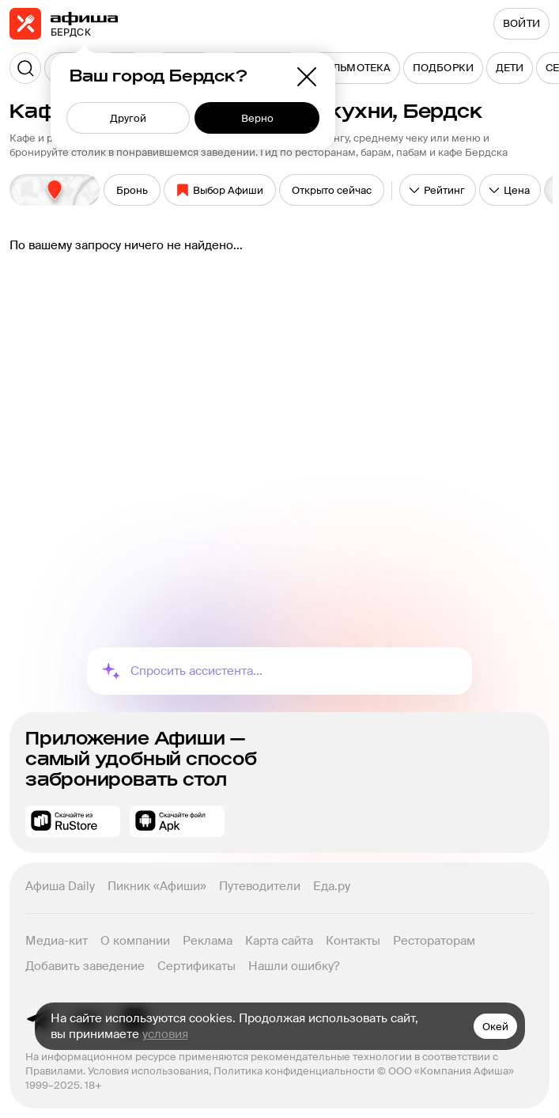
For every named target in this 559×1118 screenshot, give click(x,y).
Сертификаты (196, 966)
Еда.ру (331, 886)
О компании (135, 941)
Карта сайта (279, 941)
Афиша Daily (60, 886)
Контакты (353, 941)
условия (165, 1034)
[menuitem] (353, 68)
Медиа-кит (56, 941)
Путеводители (259, 886)
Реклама (207, 941)
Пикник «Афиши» (157, 886)
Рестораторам (434, 941)
